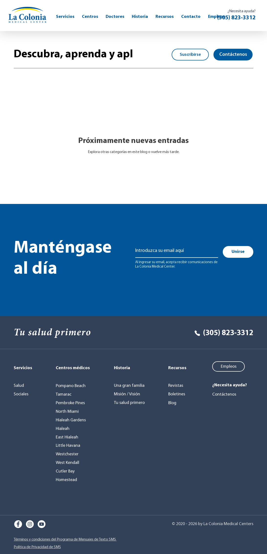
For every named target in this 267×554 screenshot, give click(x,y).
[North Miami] (69, 411)
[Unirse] (238, 252)
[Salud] (24, 385)
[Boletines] (180, 394)
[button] (164, 16)
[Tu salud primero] (130, 403)
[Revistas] (180, 385)
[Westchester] (69, 454)
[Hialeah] (65, 429)
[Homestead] (68, 480)
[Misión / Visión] (129, 394)
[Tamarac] (65, 394)
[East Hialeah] (69, 437)
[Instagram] (30, 524)
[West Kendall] (69, 463)
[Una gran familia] (130, 385)
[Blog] (180, 403)
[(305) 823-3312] (218, 333)
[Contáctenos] (233, 54)
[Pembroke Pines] (72, 403)
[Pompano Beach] (73, 386)
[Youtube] (41, 524)
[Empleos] (228, 366)
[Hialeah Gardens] (72, 420)
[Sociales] (24, 394)
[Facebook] (18, 524)
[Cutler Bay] (66, 471)
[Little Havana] (69, 445)
